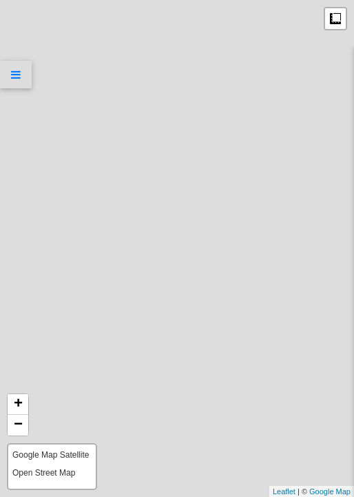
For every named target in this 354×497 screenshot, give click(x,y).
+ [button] (18, 404)
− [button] (18, 425)
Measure (335, 18)
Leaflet (284, 491)
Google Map (330, 491)
